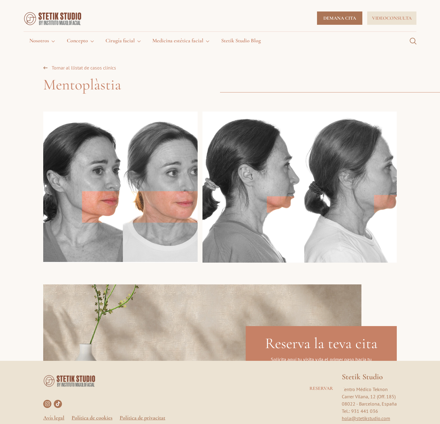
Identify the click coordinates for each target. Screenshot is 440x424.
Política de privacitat (142, 417)
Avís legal (53, 417)
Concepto (77, 40)
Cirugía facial (120, 40)
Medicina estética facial (177, 40)
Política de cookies (92, 417)
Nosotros (39, 40)
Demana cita (339, 18)
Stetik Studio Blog (241, 40)
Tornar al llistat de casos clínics (84, 68)
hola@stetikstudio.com (366, 418)
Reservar (321, 388)
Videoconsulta (392, 18)
